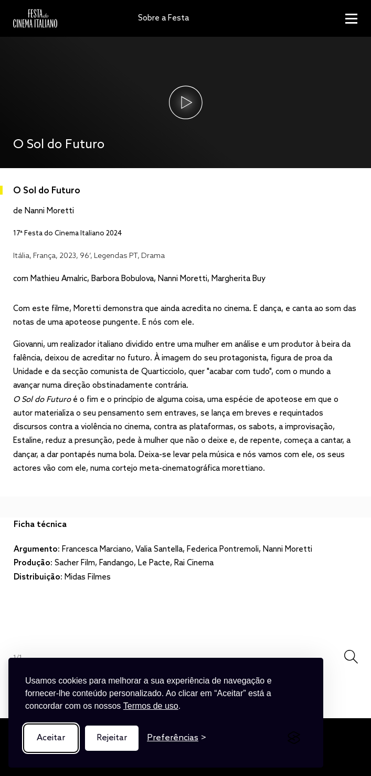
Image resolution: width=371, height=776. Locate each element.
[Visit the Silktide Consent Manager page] (293, 738)
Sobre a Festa (163, 18)
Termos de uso (150, 705)
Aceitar (51, 738)
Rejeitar (112, 738)
